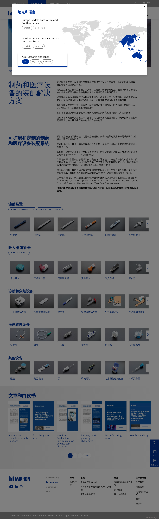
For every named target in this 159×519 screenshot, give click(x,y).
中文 (25, 61)
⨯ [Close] (144, 6)
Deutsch (39, 28)
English (27, 28)
